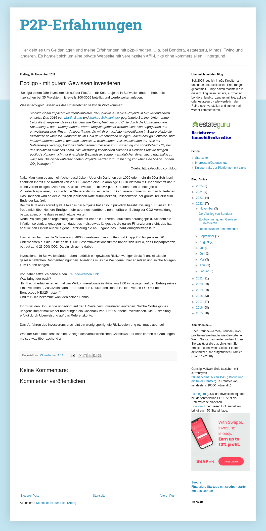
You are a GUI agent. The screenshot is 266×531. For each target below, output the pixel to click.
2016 (200, 307)
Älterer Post (167, 495)
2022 (200, 203)
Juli (202, 248)
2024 (200, 192)
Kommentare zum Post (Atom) (56, 503)
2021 (200, 278)
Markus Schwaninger (104, 117)
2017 (200, 302)
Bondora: (197, 406)
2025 (200, 186)
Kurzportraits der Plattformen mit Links (220, 167)
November (207, 208)
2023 (200, 198)
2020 (200, 284)
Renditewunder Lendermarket (218, 229)
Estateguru (198, 394)
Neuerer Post (30, 495)
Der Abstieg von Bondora (215, 213)
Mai (202, 259)
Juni (203, 253)
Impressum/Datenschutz (211, 162)
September (207, 236)
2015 (200, 313)
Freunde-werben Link (83, 274)
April (203, 265)
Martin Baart (72, 117)
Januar (205, 271)
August (205, 242)
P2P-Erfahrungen (81, 26)
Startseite (99, 495)
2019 (200, 290)
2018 (200, 296)
